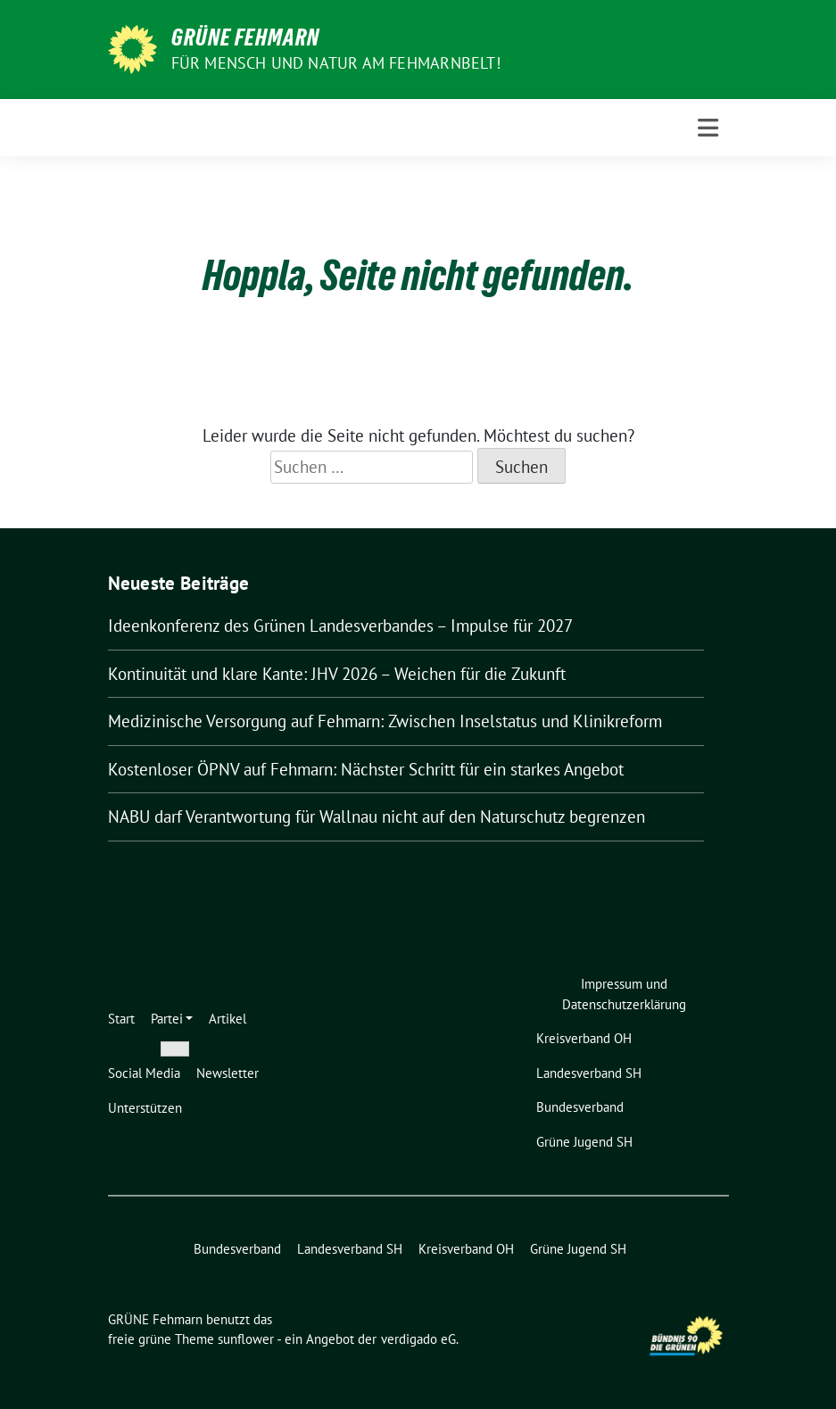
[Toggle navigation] (708, 128)
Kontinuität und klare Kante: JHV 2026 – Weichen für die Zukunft (337, 673)
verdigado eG (418, 1338)
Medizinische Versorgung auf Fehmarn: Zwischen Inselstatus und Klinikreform (385, 721)
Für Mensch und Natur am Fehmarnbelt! (336, 63)
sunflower (246, 1338)
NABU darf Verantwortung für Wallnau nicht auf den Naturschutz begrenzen (376, 816)
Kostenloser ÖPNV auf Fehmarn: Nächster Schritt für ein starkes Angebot (366, 769)
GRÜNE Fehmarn (245, 37)
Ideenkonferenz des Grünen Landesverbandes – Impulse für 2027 (340, 625)
